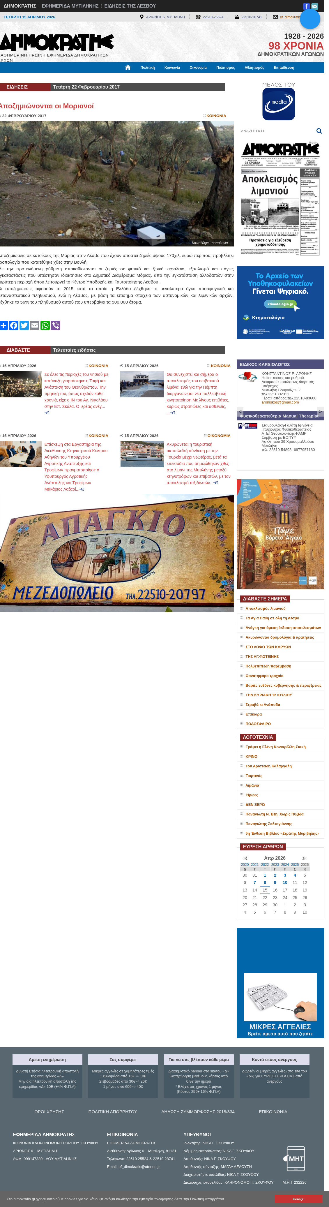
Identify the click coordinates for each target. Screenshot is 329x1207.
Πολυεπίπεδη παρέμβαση (268, 666)
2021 (255, 865)
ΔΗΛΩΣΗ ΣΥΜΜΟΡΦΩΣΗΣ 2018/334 (198, 1111)
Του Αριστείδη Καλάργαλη (269, 766)
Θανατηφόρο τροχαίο (265, 676)
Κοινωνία (172, 68)
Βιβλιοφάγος (72, 78)
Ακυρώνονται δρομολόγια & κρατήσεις (280, 637)
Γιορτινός (254, 775)
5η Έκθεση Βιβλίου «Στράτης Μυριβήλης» (282, 833)
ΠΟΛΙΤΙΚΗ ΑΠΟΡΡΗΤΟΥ (113, 1111)
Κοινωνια (216, 116)
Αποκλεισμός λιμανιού (266, 608)
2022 (265, 865)
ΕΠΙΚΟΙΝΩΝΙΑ (273, 1111)
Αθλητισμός (254, 68)
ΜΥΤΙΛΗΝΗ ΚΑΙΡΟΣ (280, 951)
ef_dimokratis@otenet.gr (299, 17)
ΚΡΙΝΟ (252, 756)
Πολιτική (148, 68)
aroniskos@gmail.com (280, 402)
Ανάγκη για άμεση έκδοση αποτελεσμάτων (283, 627)
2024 (285, 865)
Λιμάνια (252, 785)
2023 (275, 865)
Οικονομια (219, 436)
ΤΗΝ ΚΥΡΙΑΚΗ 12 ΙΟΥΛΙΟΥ (269, 695)
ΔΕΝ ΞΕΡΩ (255, 804)
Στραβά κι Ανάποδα (263, 704)
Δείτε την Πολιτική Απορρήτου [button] (199, 1199)
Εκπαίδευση (284, 68)
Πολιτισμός (225, 68)
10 (285, 882)
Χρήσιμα (118, 78)
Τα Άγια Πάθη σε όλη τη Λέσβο (272, 618)
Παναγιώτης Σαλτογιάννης (269, 824)
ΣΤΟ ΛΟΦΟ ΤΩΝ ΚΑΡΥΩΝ (268, 647)
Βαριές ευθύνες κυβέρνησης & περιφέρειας (284, 685)
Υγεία (96, 78)
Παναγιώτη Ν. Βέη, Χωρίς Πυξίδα (275, 814)
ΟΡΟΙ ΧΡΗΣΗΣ (49, 1111)
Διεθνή (140, 78)
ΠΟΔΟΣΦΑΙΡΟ (258, 724)
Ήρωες (252, 795)
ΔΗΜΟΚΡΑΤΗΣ (20, 5)
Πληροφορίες (167, 78)
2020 (245, 865)
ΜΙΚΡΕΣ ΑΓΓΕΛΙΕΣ (280, 1026)
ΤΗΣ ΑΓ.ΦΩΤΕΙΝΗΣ (262, 656)
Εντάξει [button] (298, 1199)
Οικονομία (198, 68)
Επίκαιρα (254, 714)
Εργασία (45, 78)
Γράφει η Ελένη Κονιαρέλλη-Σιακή (276, 747)
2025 (295, 865)
